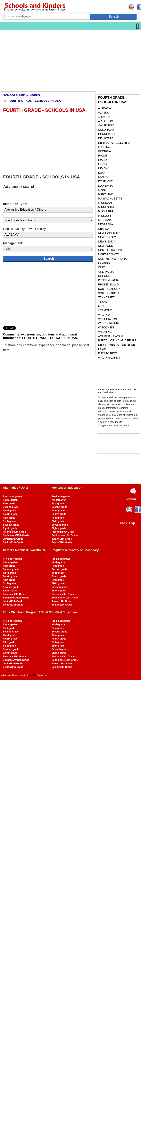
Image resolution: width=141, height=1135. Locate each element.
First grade (9, 503)
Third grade (9, 510)
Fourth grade (10, 514)
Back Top (127, 523)
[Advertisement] (51, 59)
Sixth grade (9, 521)
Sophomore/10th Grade (16, 535)
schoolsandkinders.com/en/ (14, 675)
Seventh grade (11, 524)
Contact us (42, 675)
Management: (13, 243)
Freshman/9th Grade (14, 531)
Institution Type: (15, 204)
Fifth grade (9, 517)
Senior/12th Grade (13, 542)
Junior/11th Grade (13, 539)
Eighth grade (10, 528)
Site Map (131, 498)
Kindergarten (10, 500)
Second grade (11, 507)
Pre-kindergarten (12, 496)
